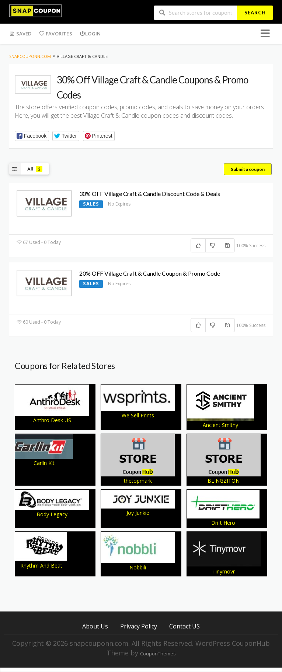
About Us (95, 626)
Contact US (184, 626)
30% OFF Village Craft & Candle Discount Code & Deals (149, 193)
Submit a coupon (248, 169)
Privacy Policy (138, 626)
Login (90, 33)
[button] (32, 136)
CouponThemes (157, 654)
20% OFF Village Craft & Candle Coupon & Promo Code (149, 273)
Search (255, 12)
